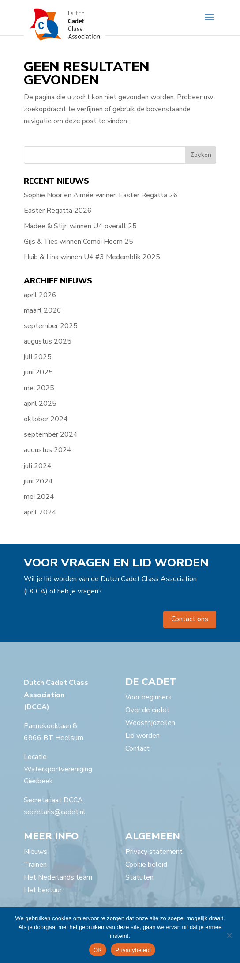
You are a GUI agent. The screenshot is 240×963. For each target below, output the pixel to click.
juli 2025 (38, 357)
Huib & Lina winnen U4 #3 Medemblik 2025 (92, 257)
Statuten (139, 877)
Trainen (35, 864)
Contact (137, 748)
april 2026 (40, 295)
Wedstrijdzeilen (150, 723)
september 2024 (51, 434)
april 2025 (40, 403)
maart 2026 (42, 310)
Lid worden (142, 735)
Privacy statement (154, 852)
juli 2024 (38, 466)
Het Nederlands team (58, 877)
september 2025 (51, 326)
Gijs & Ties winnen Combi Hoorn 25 (78, 241)
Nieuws (35, 852)
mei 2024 (39, 497)
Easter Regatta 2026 (58, 210)
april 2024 (40, 512)
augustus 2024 (47, 450)
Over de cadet (147, 710)
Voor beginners (148, 697)
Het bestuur (43, 890)
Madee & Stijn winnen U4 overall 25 (80, 226)
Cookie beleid (146, 864)
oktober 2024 (46, 419)
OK (98, 950)
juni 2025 (38, 372)
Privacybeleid (133, 950)
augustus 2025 (47, 341)
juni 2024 (38, 481)
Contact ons (189, 619)
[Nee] (229, 935)
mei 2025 (39, 388)
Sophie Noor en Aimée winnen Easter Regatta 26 (101, 195)
